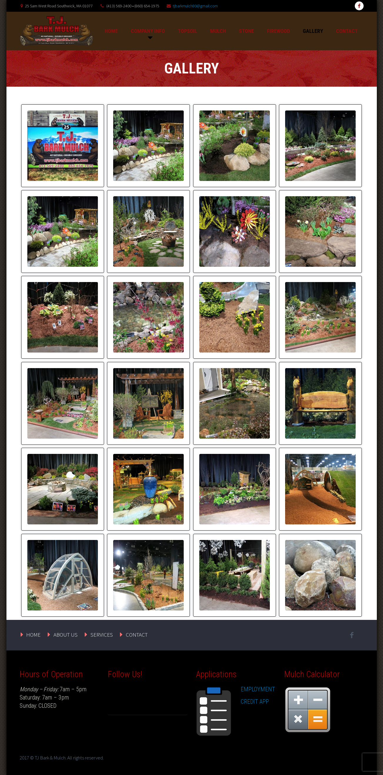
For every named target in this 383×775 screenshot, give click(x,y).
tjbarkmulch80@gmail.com (195, 6)
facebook (359, 5)
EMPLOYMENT (258, 689)
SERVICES (102, 634)
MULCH (218, 31)
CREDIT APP (255, 701)
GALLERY (313, 31)
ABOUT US (65, 634)
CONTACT (347, 31)
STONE (246, 31)
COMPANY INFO (148, 31)
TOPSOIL (187, 31)
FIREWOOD (278, 31)
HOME (111, 31)
